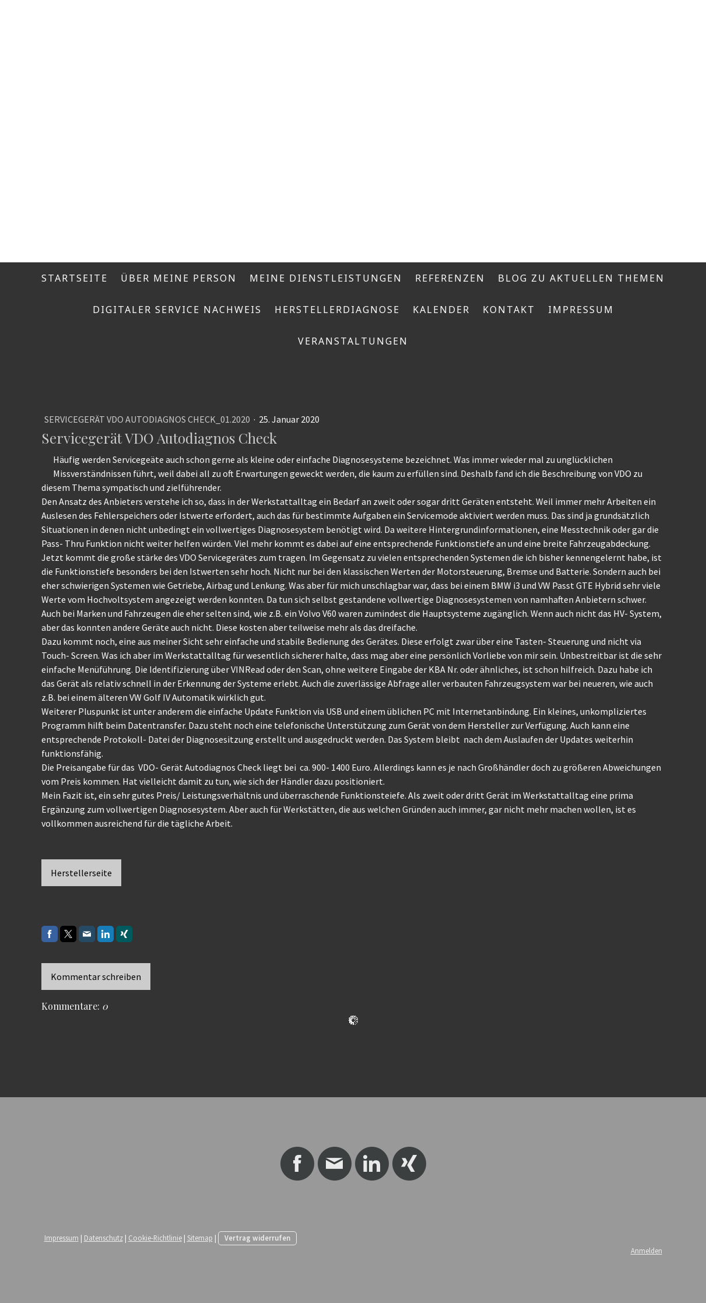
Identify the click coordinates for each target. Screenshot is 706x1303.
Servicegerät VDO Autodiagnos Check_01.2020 (148, 419)
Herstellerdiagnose (337, 309)
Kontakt (509, 309)
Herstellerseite (81, 873)
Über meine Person (179, 278)
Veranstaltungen (353, 341)
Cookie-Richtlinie (155, 1237)
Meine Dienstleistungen (326, 278)
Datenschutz (103, 1237)
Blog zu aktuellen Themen (581, 278)
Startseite (74, 278)
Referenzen (450, 278)
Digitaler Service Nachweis (177, 309)
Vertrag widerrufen (257, 1237)
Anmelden (646, 1250)
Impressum (581, 309)
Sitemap (200, 1237)
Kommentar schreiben (96, 976)
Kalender (441, 309)
